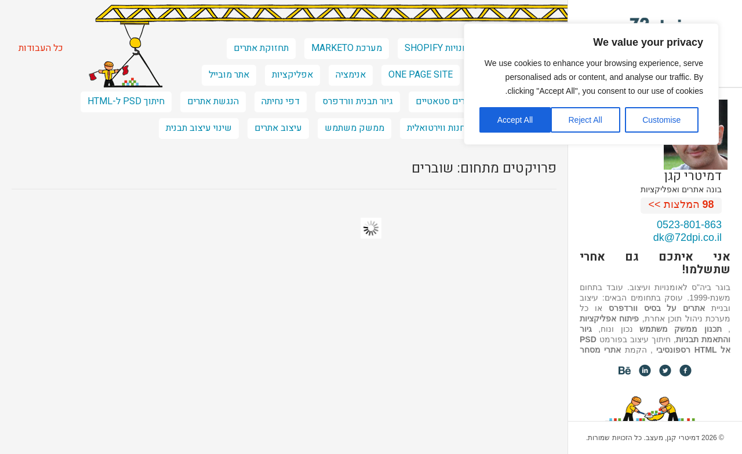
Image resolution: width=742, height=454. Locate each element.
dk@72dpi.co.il (687, 237)
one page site (420, 75)
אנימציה (351, 75)
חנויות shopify (436, 48)
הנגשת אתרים (213, 101)
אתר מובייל (229, 75)
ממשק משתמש (354, 128)
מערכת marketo (346, 48)
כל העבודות (41, 48)
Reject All (585, 120)
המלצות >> (681, 204)
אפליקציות (292, 75)
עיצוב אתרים (278, 128)
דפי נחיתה (280, 101)
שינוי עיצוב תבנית (199, 128)
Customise (661, 120)
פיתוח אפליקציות (609, 318)
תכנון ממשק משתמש (680, 329)
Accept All (515, 120)
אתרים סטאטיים (446, 101)
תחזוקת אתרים (261, 48)
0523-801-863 (689, 224)
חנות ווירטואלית (436, 128)
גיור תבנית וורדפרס (357, 101)
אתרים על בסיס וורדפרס (657, 308)
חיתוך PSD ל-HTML (126, 101)
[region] (591, 84)
